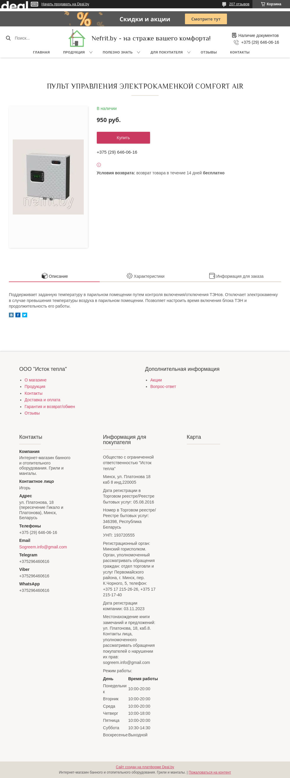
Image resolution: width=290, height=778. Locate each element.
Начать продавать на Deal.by (65, 4)
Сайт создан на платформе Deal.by (145, 767)
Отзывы (209, 52)
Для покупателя (167, 52)
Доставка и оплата (42, 399)
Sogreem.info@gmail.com (43, 547)
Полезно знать (118, 52)
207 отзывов (239, 4)
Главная (41, 52)
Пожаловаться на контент (209, 772)
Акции (156, 380)
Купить (123, 137)
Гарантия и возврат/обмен (50, 406)
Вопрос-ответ (163, 386)
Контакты (240, 52)
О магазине (35, 380)
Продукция (74, 52)
